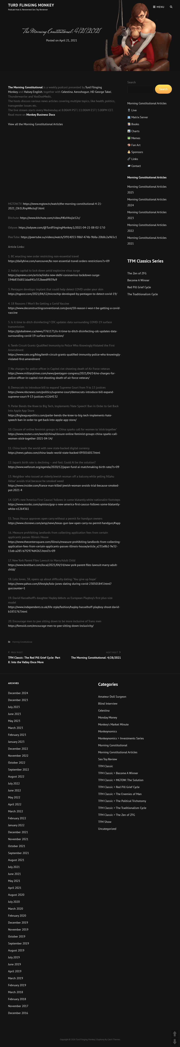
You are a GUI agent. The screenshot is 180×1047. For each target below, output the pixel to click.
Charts (133, 131)
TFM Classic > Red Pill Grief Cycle (118, 787)
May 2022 (14, 797)
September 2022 (18, 769)
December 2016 (18, 1013)
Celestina (67, 92)
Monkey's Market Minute (113, 724)
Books (133, 124)
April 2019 (14, 971)
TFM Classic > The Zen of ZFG (116, 815)
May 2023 (14, 721)
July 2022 (14, 783)
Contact (134, 166)
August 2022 (16, 776)
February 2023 (17, 735)
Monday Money (107, 717)
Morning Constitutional (22, 642)
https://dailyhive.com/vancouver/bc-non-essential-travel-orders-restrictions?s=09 (59, 261)
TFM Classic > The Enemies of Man (120, 794)
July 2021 (14, 867)
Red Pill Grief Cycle (139, 287)
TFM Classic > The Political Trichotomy (122, 801)
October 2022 (16, 762)
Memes (134, 138)
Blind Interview (107, 703)
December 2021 (18, 832)
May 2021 (14, 881)
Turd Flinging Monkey (31, 5)
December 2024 (18, 693)
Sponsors (135, 152)
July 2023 (14, 707)
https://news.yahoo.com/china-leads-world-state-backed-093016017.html (54, 453)
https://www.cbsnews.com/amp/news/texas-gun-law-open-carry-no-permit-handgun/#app (64, 523)
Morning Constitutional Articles (147, 103)
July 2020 (14, 902)
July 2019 (14, 957)
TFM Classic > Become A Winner (118, 773)
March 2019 (15, 978)
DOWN (174, 1041)
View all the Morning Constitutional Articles (35, 124)
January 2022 (16, 825)
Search (131, 82)
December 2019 (18, 922)
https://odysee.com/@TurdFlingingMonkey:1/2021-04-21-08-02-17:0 (62, 227)
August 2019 (16, 950)
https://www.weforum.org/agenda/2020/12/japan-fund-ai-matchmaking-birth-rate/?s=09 (63, 467)
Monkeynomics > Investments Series (121, 738)
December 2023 (18, 700)
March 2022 (15, 811)
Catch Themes (114, 1039)
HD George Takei (100, 92)
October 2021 (16, 846)
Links (133, 159)
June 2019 (14, 964)
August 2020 (16, 895)
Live (132, 110)
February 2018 (17, 999)
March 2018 (15, 992)
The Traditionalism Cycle (142, 294)
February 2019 (17, 985)
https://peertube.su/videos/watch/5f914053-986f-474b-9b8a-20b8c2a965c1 (69, 237)
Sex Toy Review (107, 759)
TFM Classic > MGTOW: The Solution (120, 780)
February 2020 (17, 915)
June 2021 (14, 874)
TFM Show (104, 822)
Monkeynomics (107, 731)
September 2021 (18, 853)
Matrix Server (138, 117)
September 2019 (18, 943)
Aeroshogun (81, 92)
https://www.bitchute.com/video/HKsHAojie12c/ (50, 218)
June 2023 (14, 714)
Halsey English (33, 92)
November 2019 (18, 929)
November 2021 (18, 839)
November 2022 (18, 755)
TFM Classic (105, 766)
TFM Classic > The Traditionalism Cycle (122, 808)
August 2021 (16, 860)
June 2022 (14, 790)
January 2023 (16, 742)
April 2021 (14, 888)
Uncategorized (107, 829)
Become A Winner (138, 280)
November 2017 (18, 1006)
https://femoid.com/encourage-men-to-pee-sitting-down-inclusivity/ (50, 626)
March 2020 (15, 908)
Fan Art (134, 145)
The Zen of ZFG (136, 273)
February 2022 (17, 818)
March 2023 (15, 728)
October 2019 (16, 936)
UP (174, 1033)
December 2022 (18, 749)
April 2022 (14, 804)
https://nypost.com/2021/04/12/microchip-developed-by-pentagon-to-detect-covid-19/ (62, 294)
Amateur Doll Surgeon (112, 696)
